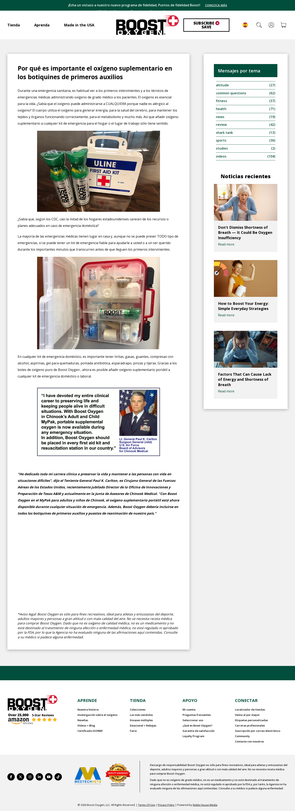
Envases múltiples (141, 720)
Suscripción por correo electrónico (257, 730)
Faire (133, 730)
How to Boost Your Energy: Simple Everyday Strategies (243, 307)
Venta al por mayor (247, 715)
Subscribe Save (206, 25)
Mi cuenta (189, 709)
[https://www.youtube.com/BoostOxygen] (48, 776)
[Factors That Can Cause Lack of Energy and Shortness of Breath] (245, 350)
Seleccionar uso (193, 720)
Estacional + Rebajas (143, 725)
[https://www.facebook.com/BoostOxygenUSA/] (11, 776)
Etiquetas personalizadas (251, 720)
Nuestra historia (88, 709)
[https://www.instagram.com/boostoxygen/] (30, 776)
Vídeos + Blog (86, 725)
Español (245, 24)
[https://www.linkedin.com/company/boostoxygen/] (39, 776)
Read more (226, 245)
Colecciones (137, 709)
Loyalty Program (193, 736)
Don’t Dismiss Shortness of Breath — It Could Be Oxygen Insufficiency (245, 233)
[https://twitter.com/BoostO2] (20, 776)
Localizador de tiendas (250, 709)
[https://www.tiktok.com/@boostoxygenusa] (58, 776)
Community (242, 736)
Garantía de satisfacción (198, 730)
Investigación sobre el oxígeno (97, 715)
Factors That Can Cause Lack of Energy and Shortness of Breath (244, 380)
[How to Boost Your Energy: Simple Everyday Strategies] (245, 279)
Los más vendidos (141, 715)
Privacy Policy (166, 804)
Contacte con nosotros (249, 741)
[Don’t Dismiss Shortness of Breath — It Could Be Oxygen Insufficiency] (245, 203)
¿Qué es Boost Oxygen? (197, 725)
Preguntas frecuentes (197, 715)
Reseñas (82, 720)
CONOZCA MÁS (216, 5)
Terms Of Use (146, 804)
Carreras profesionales (250, 725)
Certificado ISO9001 (90, 730)
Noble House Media (205, 804)
